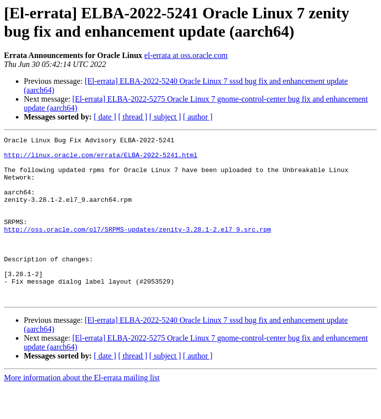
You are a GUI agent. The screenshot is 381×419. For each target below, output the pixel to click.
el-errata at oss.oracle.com (186, 55)
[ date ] (105, 117)
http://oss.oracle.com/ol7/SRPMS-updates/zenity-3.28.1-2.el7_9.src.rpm (137, 248)
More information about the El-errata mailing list (82, 410)
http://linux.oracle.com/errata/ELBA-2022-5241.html (100, 159)
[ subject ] (165, 117)
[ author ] (198, 117)
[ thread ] (132, 117)
